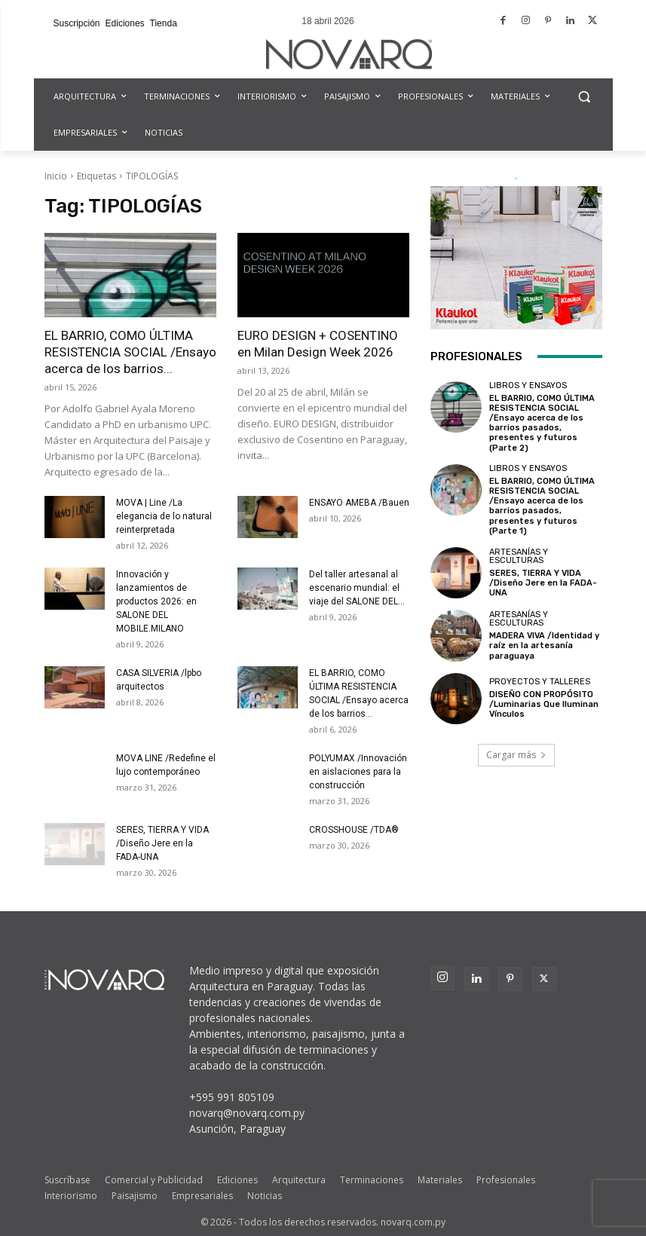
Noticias (264, 1195)
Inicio (55, 176)
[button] (584, 97)
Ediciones (237, 1179)
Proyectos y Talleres (539, 682)
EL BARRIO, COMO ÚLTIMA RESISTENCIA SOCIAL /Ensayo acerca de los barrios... (130, 352)
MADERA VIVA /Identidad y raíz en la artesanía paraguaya (544, 645)
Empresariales (202, 1195)
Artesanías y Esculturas (518, 556)
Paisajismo (135, 1195)
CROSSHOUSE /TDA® (354, 830)
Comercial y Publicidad (154, 1179)
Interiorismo (70, 1195)
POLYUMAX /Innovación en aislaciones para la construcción (358, 772)
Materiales (440, 1179)
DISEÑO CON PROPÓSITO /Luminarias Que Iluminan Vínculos (544, 704)
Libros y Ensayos (528, 385)
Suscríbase (67, 1179)
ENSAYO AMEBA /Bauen (359, 502)
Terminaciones (371, 1179)
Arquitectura (299, 1179)
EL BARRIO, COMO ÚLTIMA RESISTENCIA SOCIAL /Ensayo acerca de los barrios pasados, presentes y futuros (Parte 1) (542, 506)
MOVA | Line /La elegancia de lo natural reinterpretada (164, 516)
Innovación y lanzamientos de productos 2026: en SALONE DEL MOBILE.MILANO (156, 601)
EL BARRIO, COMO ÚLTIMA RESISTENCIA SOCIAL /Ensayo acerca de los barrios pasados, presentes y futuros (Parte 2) (542, 423)
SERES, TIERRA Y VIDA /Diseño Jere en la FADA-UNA (162, 843)
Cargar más (516, 754)
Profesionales (505, 1179)
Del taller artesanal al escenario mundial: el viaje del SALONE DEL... (357, 588)
